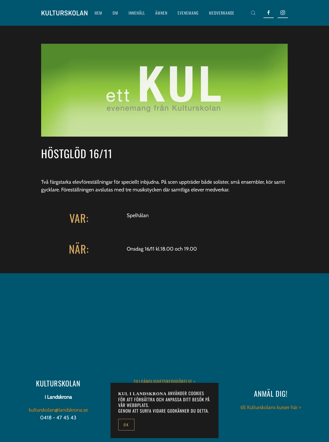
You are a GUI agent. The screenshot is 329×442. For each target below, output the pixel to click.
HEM (98, 13)
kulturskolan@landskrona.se (58, 410)
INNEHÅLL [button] (137, 13)
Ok (126, 424)
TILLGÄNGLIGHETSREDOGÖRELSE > (164, 381)
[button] (253, 13)
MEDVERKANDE (221, 13)
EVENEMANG (188, 13)
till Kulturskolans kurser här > (270, 407)
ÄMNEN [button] (161, 13)
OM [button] (115, 13)
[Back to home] (64, 13)
